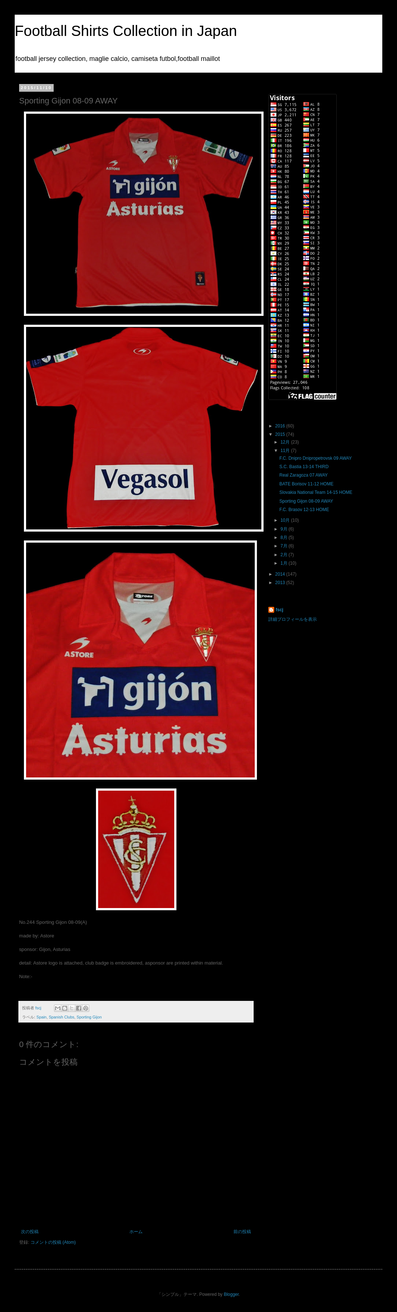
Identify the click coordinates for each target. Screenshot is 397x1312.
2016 (280, 426)
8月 (284, 537)
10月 (285, 520)
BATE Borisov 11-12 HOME (306, 483)
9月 (284, 529)
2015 (280, 434)
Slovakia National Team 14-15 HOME (316, 492)
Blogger (231, 1294)
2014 (280, 574)
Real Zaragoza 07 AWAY (303, 475)
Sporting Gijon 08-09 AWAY (306, 501)
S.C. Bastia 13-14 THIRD (304, 466)
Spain (41, 1017)
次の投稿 (30, 1231)
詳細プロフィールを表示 (292, 619)
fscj (279, 609)
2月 (284, 554)
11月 (285, 450)
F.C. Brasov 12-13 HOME (304, 509)
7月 (284, 546)
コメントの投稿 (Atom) (53, 1242)
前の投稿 (242, 1231)
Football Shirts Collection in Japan (126, 31)
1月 (284, 563)
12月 (285, 442)
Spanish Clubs (62, 1017)
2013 (280, 582)
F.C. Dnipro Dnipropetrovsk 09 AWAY (315, 458)
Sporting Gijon (88, 1017)
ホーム (136, 1231)
